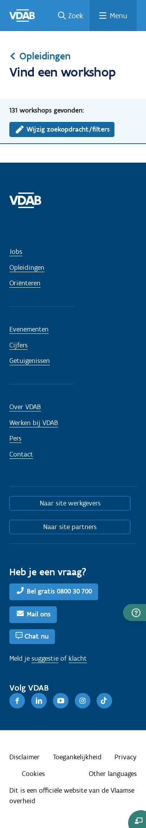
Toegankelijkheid (77, 757)
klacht (78, 658)
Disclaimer (24, 757)
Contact (21, 454)
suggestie (45, 658)
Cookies (33, 773)
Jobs (15, 251)
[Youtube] (61, 700)
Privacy (125, 757)
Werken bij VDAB (33, 422)
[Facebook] (17, 700)
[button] (134, 612)
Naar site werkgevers (70, 503)
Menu (118, 15)
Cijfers (18, 345)
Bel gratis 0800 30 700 (59, 591)
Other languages (113, 773)
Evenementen (29, 329)
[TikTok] (104, 700)
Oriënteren (24, 283)
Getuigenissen (29, 360)
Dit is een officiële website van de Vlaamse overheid (71, 795)
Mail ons (39, 614)
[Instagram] (82, 700)
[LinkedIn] (39, 700)
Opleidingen (44, 56)
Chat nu (37, 636)
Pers (15, 438)
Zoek (75, 15)
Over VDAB (25, 407)
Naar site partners (70, 526)
